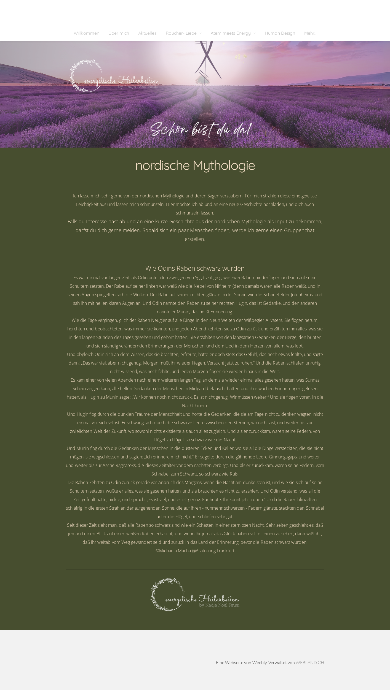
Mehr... (310, 33)
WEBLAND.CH (310, 662)
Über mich (118, 33)
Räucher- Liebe (182, 33)
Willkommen (86, 33)
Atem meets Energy (231, 33)
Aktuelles (147, 33)
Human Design (280, 33)
